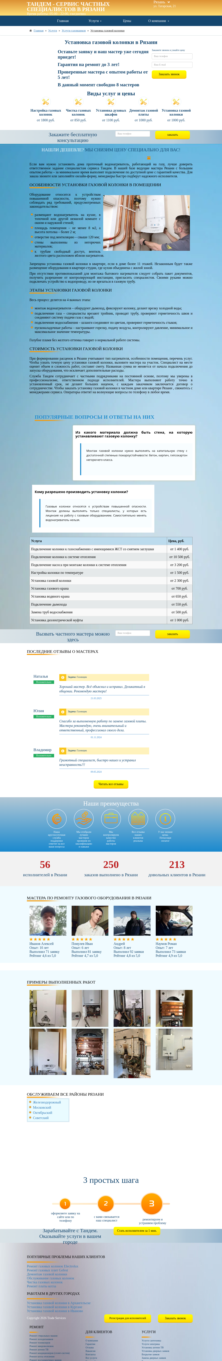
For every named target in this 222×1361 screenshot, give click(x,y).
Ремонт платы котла (41, 1286)
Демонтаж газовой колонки (47, 1274)
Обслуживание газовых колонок (50, 1278)
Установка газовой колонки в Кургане (54, 1307)
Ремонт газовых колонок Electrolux (52, 1266)
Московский (42, 1107)
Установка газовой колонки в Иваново (55, 1311)
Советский (41, 1118)
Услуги (94, 21)
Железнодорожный (47, 1102)
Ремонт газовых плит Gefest (47, 1270)
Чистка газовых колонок (45, 1282)
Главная (63, 21)
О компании (158, 21)
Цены (127, 21)
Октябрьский (42, 1113)
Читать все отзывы (111, 784)
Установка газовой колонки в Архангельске (59, 1303)
